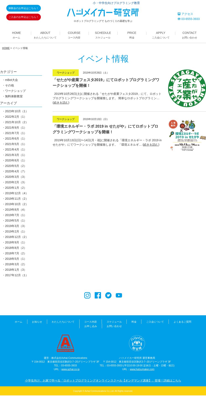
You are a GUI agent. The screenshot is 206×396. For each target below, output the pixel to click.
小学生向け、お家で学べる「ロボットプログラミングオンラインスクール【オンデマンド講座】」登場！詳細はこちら (103, 381)
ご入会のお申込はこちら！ (23, 17)
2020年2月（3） (16, 183)
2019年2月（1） (16, 232)
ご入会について (143, 322)
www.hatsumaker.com (142, 369)
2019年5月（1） (16, 221)
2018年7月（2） (16, 254)
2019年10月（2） (16, 204)
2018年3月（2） (16, 265)
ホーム (10, 322)
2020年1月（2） (16, 188)
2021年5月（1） (16, 144)
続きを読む (61, 103)
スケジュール (103, 322)
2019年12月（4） (16, 193)
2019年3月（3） (16, 226)
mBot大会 (11, 80)
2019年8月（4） (16, 210)
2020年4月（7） (16, 172)
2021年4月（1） (16, 150)
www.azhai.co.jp (70, 369)
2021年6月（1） (16, 139)
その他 (9, 86)
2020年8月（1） (16, 161)
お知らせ (28, 322)
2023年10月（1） (16, 112)
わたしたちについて (53, 322)
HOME (6, 48)
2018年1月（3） (16, 270)
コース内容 (80, 322)
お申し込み (193, 322)
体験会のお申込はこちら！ (23, 8)
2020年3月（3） (16, 177)
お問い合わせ (103, 326)
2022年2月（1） (16, 117)
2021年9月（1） (16, 128)
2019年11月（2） (16, 199)
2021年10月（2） (16, 122)
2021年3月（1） (16, 155)
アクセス (185, 13)
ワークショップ (15, 91)
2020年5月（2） (16, 166)
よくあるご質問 (169, 322)
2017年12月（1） (16, 275)
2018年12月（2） (16, 237)
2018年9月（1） (16, 243)
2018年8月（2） (16, 248)
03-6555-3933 (189, 18)
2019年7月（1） (16, 215)
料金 (122, 322)
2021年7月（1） (16, 133)
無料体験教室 (14, 97)
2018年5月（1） (16, 259)
